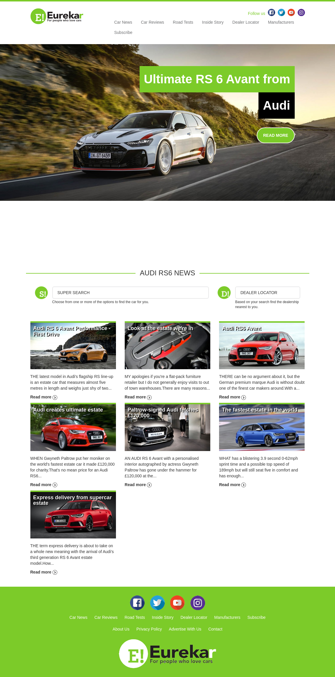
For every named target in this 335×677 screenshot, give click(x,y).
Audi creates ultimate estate (68, 410)
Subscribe (123, 32)
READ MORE (275, 135)
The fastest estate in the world (259, 410)
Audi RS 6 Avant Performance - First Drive (72, 331)
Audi (276, 105)
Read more (43, 397)
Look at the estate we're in (160, 328)
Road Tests (183, 22)
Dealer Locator (245, 22)
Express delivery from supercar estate (72, 500)
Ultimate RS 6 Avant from (217, 79)
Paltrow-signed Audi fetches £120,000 (163, 413)
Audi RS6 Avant (241, 328)
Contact (215, 629)
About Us (121, 629)
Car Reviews (152, 22)
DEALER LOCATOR (258, 292)
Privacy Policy (149, 629)
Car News (123, 22)
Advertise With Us (185, 629)
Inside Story (213, 22)
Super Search (74, 292)
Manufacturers (281, 22)
